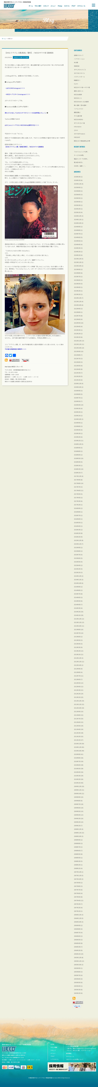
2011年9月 (77, 711)
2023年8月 (77, 273)
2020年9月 (77, 391)
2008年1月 (77, 868)
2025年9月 (77, 187)
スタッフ (46, 6)
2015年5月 (77, 562)
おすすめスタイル (79, 73)
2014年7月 (77, 594)
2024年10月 (77, 223)
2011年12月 (77, 701)
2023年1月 (77, 294)
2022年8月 (77, 312)
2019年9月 (77, 423)
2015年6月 (77, 558)
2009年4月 (77, 815)
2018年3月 (77, 465)
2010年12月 (77, 744)
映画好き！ (77, 80)
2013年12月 (77, 619)
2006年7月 (77, 933)
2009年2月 (77, 822)
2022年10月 (77, 305)
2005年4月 (77, 986)
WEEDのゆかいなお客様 (81, 102)
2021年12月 (77, 341)
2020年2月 (77, 412)
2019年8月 (77, 426)
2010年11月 (77, 747)
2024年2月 (77, 252)
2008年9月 (77, 840)
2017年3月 (77, 501)
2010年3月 (77, 776)
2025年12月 (77, 184)
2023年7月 (77, 277)
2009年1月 (77, 826)
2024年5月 (77, 241)
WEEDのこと (78, 98)
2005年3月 (77, 990)
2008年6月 (77, 851)
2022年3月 (77, 330)
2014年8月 (77, 590)
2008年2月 (77, 865)
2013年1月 (77, 654)
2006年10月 (77, 922)
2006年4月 (77, 943)
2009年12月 (77, 786)
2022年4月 (77, 326)
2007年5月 (77, 897)
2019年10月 (77, 419)
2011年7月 (77, 719)
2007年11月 (77, 875)
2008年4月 (77, 858)
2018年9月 (77, 448)
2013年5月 (77, 640)
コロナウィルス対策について (74, 1059)
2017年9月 (77, 480)
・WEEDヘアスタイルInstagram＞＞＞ (17, 94)
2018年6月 (77, 455)
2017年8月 (77, 483)
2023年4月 (77, 287)
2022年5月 (77, 323)
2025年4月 (77, 202)
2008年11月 (77, 833)
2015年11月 (77, 544)
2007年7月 (77, 890)
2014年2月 (77, 612)
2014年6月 (77, 597)
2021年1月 (77, 380)
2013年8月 (77, 629)
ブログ (73, 6)
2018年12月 (77, 444)
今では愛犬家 (78, 116)
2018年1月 (77, 473)
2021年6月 (77, 362)
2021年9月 (77, 351)
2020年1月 (77, 416)
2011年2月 (77, 736)
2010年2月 (77, 779)
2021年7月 (77, 359)
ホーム (31, 6)
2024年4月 (77, 244)
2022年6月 (77, 319)
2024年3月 (77, 248)
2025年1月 (77, 212)
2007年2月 (77, 908)
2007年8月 (77, 886)
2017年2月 (77, 505)
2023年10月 (77, 266)
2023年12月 (77, 259)
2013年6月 (77, 637)
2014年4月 (77, 605)
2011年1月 (77, 740)
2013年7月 (77, 633)
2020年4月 (77, 405)
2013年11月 (77, 622)
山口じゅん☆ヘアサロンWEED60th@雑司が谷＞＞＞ (22, 125)
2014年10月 (77, 583)
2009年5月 (77, 811)
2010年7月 (77, 761)
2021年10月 (77, 348)
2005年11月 (77, 961)
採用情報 (68, 1053)
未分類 (76, 62)
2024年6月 (77, 237)
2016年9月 (77, 508)
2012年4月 (77, 687)
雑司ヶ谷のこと (78, 91)
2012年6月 (77, 679)
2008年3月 (77, 861)
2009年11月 (77, 790)
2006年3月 (77, 947)
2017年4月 (77, 498)
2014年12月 (77, 576)
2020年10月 (77, 387)
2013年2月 (77, 651)
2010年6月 (77, 765)
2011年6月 (77, 722)
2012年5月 (77, 683)
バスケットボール (79, 77)
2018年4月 (77, 462)
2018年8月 (77, 451)
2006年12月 (77, 915)
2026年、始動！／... (80, 166)
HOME (52, 1044)
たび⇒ (76, 84)
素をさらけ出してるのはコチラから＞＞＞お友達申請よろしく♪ (25, 113)
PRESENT (77, 137)
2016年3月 (77, 530)
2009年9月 (77, 797)
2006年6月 (77, 936)
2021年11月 (77, 344)
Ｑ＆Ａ (76, 130)
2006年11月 (77, 918)
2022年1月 (77, 337)
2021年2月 (77, 376)
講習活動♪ (77, 112)
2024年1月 (77, 255)
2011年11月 (77, 704)
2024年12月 (77, 216)
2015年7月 (77, 555)
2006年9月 (77, 925)
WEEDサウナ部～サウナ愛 (82, 87)
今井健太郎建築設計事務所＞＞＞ (15, 349)
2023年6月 (77, 280)
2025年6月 (77, 195)
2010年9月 (77, 754)
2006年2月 (77, 950)
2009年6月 (77, 808)
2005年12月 (77, 957)
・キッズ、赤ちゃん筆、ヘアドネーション (78, 1050)
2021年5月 (77, 366)
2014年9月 (77, 587)
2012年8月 (77, 672)
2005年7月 (77, 975)
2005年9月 (77, 968)
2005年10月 (77, 965)
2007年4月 (77, 900)
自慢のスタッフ (78, 55)
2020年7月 (77, 398)
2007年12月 (77, 872)
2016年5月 (77, 523)
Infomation (77, 127)
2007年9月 (77, 883)
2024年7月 (77, 234)
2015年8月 (77, 551)
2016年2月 (77, 533)
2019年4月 (77, 430)
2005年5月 (77, 982)
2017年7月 (77, 487)
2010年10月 (77, 751)
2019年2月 (77, 437)
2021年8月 (77, 355)
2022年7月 (77, 316)
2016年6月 (77, 519)
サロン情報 (53, 1047)
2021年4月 (77, 369)
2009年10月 (77, 793)
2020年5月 (77, 401)
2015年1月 (77, 572)
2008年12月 (77, 829)
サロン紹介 (38, 6)
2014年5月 (77, 601)
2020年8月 (77, 394)
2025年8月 (77, 191)
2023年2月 (77, 291)
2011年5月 (77, 726)
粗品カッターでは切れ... (81, 159)
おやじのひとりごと (80, 70)
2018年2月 (77, 469)
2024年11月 (77, 219)
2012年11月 (77, 662)
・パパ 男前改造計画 (72, 1046)
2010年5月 (77, 769)
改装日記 (76, 66)
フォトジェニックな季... (81, 152)
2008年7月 (77, 847)
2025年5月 (77, 198)
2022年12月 (77, 298)
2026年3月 (77, 177)
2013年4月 (77, 644)
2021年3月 (77, 373)
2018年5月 (77, 458)
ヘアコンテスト (78, 109)
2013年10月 (77, 626)
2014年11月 (77, 580)
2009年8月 (77, 801)
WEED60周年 (78, 94)
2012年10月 (77, 665)
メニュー (53, 6)
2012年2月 (77, 694)
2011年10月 (77, 708)
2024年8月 (77, 230)
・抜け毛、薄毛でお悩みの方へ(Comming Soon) (81, 1048)
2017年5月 (77, 494)
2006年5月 (77, 940)
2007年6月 (77, 893)
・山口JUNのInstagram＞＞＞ (15, 88)
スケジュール (81, 6)
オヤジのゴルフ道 (79, 123)
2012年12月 (77, 658)
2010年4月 (77, 772)
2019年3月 (77, 433)
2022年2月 (77, 334)
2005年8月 (77, 972)
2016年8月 (77, 512)
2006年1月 (77, 954)
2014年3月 (77, 608)
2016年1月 (77, 537)
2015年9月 (77, 547)
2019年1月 (77, 441)
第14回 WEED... (78, 162)
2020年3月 (77, 408)
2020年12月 (77, 383)
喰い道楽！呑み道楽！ (80, 105)
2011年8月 (77, 715)
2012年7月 (77, 676)
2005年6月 (77, 979)
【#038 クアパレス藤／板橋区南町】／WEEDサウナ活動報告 (24, 147)
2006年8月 (77, 929)
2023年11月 (77, 262)
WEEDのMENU (78, 119)
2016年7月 (77, 515)
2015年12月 (77, 540)
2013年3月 (77, 647)
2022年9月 (77, 309)
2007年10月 (77, 879)
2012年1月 (77, 697)
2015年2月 (77, 569)
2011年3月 (77, 733)
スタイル (66, 6)
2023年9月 (77, 269)
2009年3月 (77, 818)
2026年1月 (77, 180)
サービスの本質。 (79, 155)
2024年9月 (77, 227)
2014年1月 (77, 615)
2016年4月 (77, 526)
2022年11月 (77, 301)
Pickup (60, 6)
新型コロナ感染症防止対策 (82, 141)
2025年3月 (77, 205)
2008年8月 (77, 843)
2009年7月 (77, 804)
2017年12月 (77, 476)
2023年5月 (77, 284)
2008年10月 (77, 836)
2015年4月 (77, 565)
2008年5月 (77, 854)
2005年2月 (77, 993)
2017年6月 (77, 490)
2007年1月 (77, 911)
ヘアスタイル (54, 1059)
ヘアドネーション (79, 59)
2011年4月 (77, 729)
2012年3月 (77, 690)
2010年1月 (77, 783)
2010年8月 (77, 758)
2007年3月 (77, 904)
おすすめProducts (79, 134)
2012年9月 (77, 669)
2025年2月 (77, 209)
